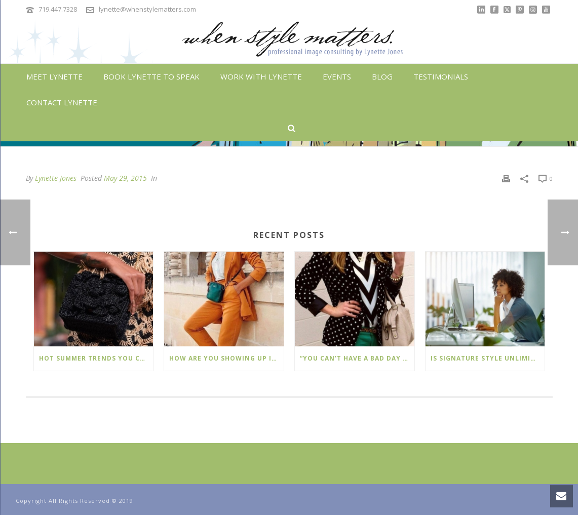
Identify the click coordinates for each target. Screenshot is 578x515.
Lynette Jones (55, 178)
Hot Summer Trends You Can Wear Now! (96, 358)
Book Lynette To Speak (151, 76)
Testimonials (440, 76)
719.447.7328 (57, 9)
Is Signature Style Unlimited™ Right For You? (488, 358)
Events (337, 76)
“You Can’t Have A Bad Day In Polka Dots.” (357, 358)
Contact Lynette (61, 102)
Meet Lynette (54, 76)
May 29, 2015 (125, 178)
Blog (382, 76)
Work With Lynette (261, 76)
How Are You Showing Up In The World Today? (226, 358)
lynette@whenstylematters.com (147, 9)
